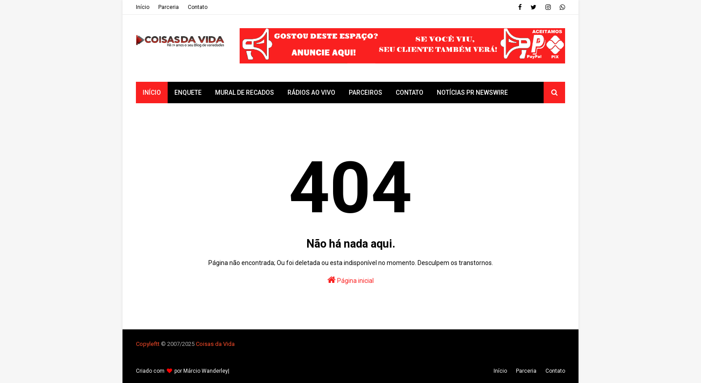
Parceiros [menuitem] (365, 92)
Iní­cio (142, 7)
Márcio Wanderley (205, 371)
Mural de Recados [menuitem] (244, 92)
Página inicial (350, 279)
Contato (197, 7)
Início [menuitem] (152, 92)
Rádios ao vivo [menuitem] (311, 92)
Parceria (168, 7)
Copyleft (147, 344)
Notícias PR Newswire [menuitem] (472, 92)
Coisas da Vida (215, 344)
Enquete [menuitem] (188, 92)
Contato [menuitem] (409, 92)
